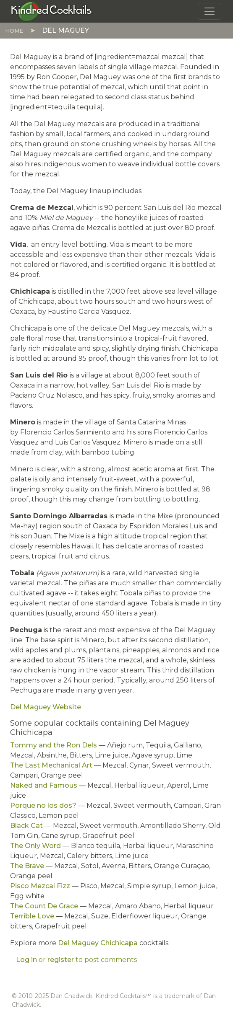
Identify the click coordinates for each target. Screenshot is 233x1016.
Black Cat (26, 826)
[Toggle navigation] (209, 11)
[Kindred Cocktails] (51, 11)
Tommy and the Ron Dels (53, 745)
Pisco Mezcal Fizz (40, 886)
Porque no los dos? (43, 805)
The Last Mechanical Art (51, 765)
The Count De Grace (44, 906)
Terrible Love (32, 916)
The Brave (27, 866)
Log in (26, 960)
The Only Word (35, 846)
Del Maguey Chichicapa (98, 943)
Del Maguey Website (45, 707)
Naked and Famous (43, 785)
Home (14, 30)
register (60, 960)
